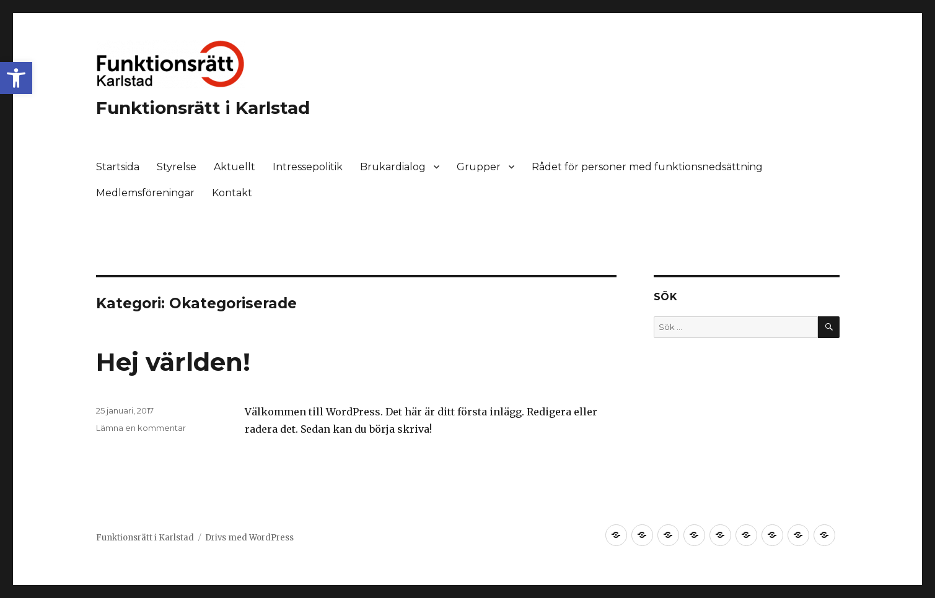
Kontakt (232, 193)
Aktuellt (234, 167)
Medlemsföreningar (145, 193)
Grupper (479, 167)
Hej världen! (173, 362)
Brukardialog (393, 167)
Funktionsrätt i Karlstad (203, 107)
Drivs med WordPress (249, 537)
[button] (16, 78)
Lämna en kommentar (141, 428)
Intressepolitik (308, 167)
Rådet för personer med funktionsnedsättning (647, 167)
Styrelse (176, 167)
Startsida (117, 167)
